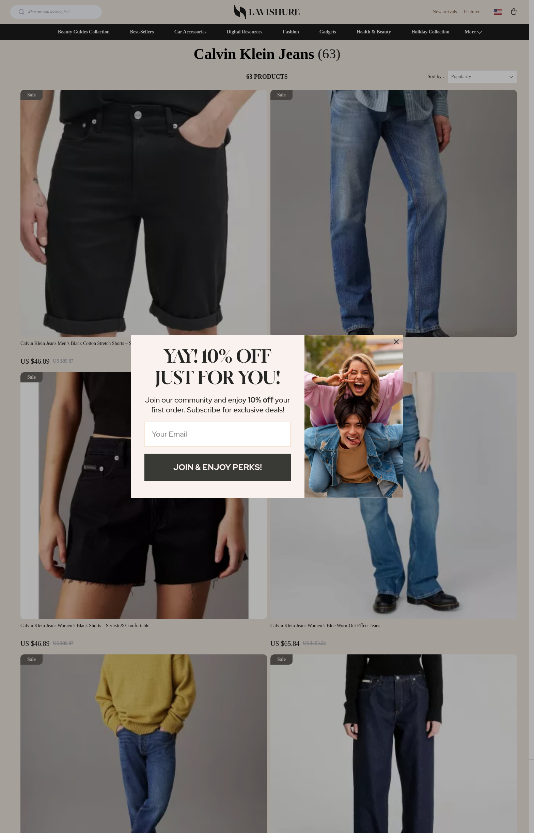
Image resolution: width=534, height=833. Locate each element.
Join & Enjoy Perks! (217, 467)
